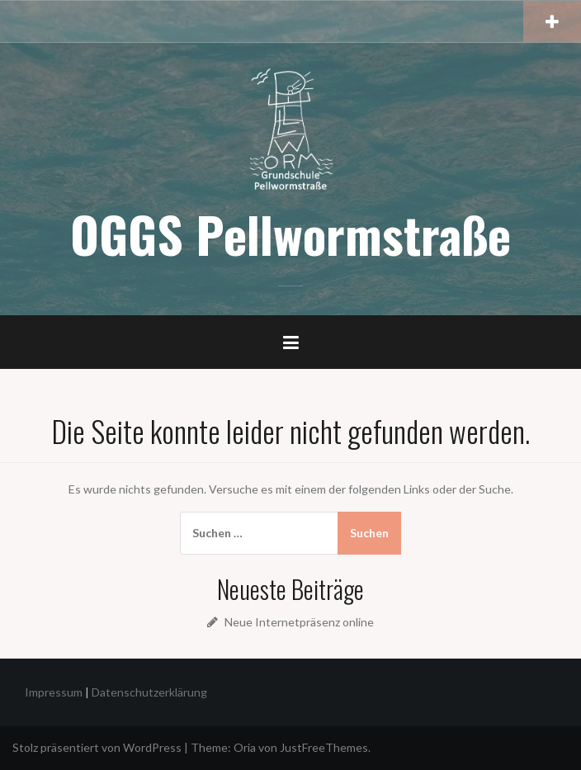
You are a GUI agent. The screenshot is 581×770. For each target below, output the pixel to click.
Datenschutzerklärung (149, 692)
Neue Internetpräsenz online (299, 622)
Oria (245, 747)
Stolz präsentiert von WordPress (97, 747)
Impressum (54, 692)
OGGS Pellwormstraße (290, 233)
